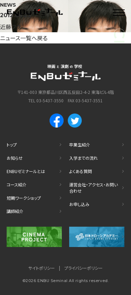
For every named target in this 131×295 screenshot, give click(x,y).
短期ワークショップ (24, 198)
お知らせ (15, 158)
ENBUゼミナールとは (26, 171)
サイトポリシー (41, 268)
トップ (12, 145)
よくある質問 (80, 171)
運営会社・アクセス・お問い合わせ (93, 187)
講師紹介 (15, 211)
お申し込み (79, 204)
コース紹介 (17, 184)
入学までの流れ (83, 158)
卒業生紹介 (79, 145)
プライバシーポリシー (83, 268)
